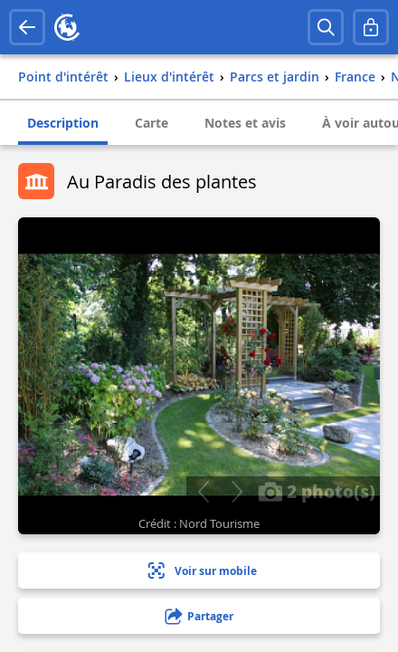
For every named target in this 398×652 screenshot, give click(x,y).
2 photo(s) (316, 490)
